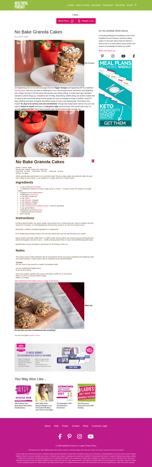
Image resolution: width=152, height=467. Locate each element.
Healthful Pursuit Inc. (70, 446)
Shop (130, 5)
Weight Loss (85, 21)
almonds (28, 200)
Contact (76, 426)
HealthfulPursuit (21, 5)
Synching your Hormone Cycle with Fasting (86, 405)
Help (56, 426)
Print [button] (93, 160)
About (47, 426)
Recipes (120, 5)
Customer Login (99, 426)
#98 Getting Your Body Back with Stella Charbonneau (23, 405)
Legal (82, 446)
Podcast (108, 5)
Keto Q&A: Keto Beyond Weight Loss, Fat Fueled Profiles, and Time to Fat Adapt (44, 406)
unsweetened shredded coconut (36, 206)
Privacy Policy (90, 446)
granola (31, 335)
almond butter (36, 187)
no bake (37, 335)
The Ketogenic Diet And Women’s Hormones (64, 405)
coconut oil (34, 194)
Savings (96, 5)
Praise (65, 426)
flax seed (38, 210)
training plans (20, 90)
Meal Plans (83, 5)
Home (70, 5)
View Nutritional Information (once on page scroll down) (37, 281)
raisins (27, 198)
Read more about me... (108, 51)
